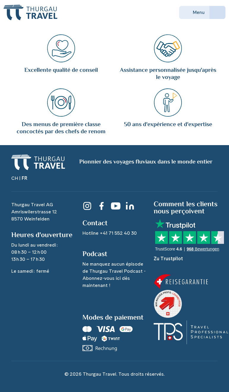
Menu (194, 12)
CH (14, 178)
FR (24, 178)
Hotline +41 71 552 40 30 (109, 233)
